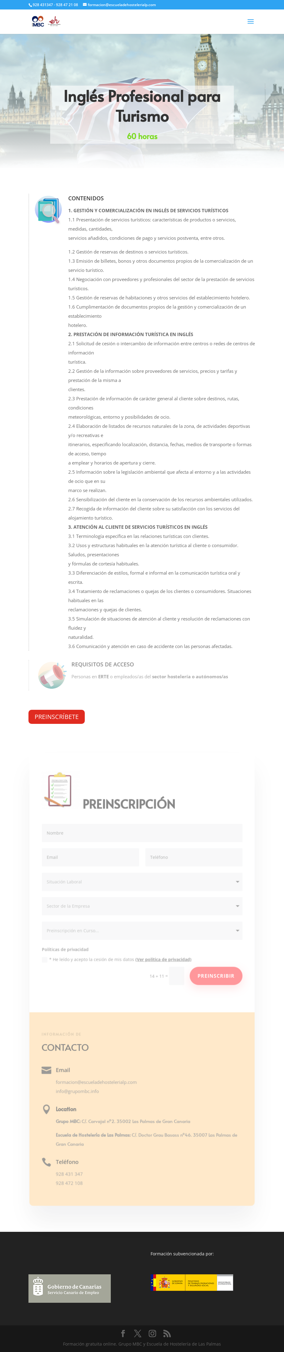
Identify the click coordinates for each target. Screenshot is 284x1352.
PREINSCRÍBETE (57, 717)
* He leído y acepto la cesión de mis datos (117, 960)
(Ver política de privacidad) (163, 959)
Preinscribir (215, 975)
